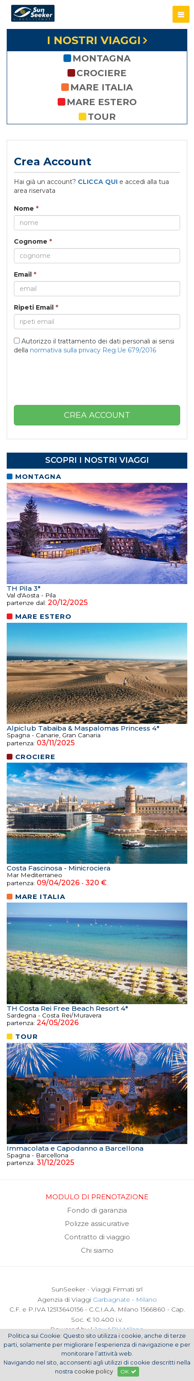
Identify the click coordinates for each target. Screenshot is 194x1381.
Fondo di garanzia (97, 1210)
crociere (97, 73)
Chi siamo (97, 1250)
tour (97, 116)
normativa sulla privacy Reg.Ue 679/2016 (93, 350)
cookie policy (93, 1371)
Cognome (33, 241)
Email (25, 274)
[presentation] (97, 378)
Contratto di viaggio (97, 1237)
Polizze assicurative (97, 1223)
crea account (97, 415)
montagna (97, 58)
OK (128, 1371)
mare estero (97, 102)
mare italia (97, 87)
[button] (181, 14)
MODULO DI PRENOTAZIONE (97, 1197)
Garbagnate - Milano (125, 1299)
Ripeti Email (36, 307)
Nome (26, 208)
